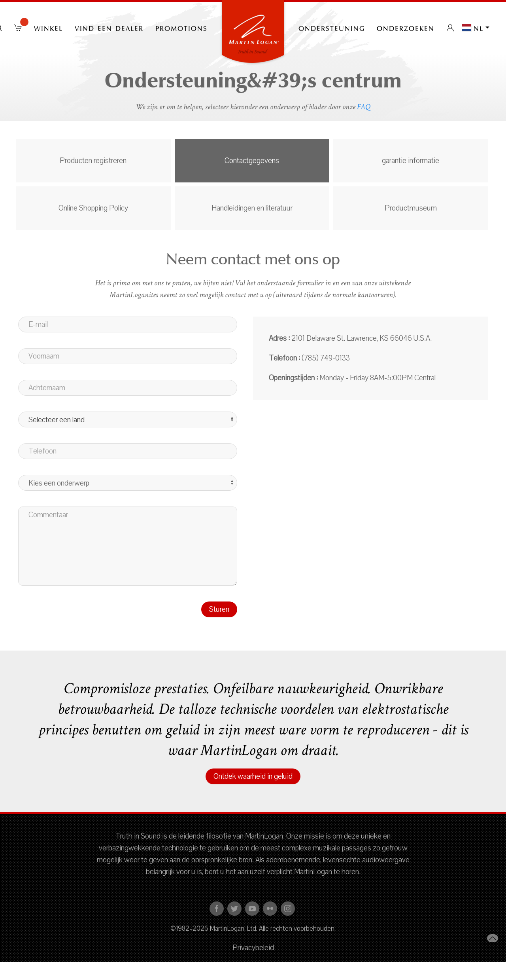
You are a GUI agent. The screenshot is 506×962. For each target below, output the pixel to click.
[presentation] (78, 616)
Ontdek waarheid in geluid (253, 776)
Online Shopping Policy (93, 208)
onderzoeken (405, 28)
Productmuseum (411, 208)
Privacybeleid (253, 948)
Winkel (48, 28)
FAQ (363, 107)
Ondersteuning (331, 28)
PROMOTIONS (181, 28)
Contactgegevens (252, 161)
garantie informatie (410, 161)
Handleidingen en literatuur (252, 208)
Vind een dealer (109, 28)
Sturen (219, 609)
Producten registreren (93, 161)
